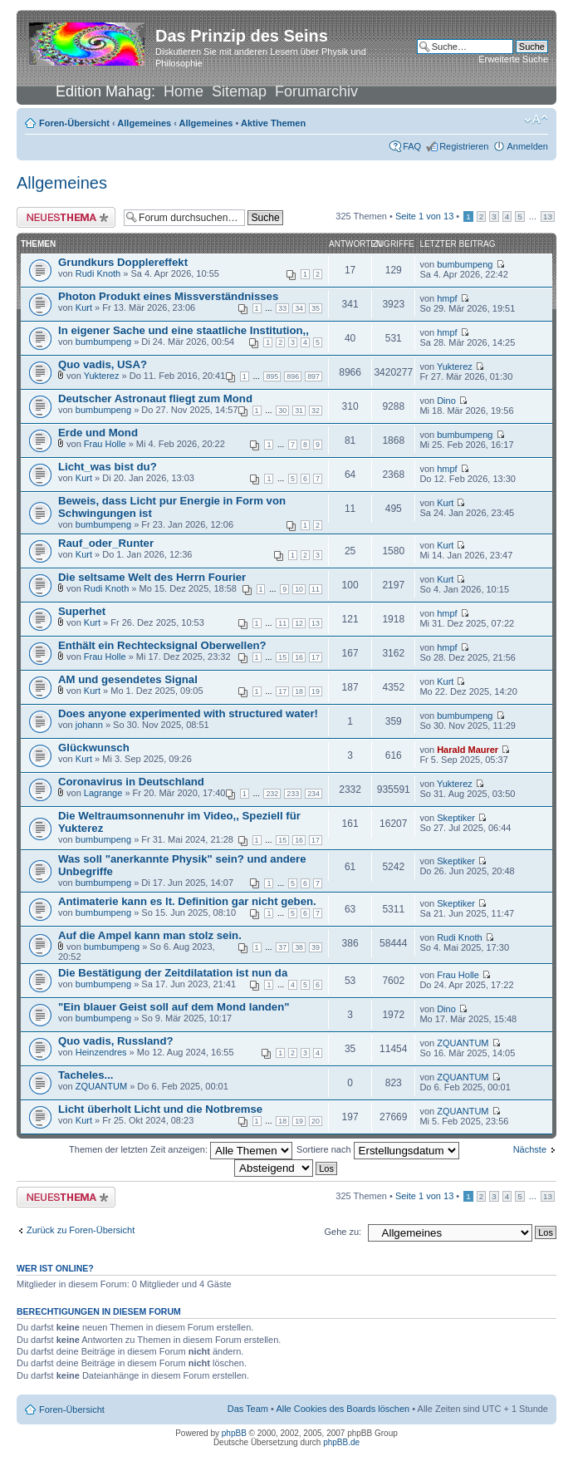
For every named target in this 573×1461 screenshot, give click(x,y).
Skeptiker (456, 818)
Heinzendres (101, 1052)
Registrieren (463, 146)
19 (315, 691)
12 (299, 623)
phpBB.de (341, 1442)
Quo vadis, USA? (102, 364)
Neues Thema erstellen (66, 217)
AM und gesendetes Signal (128, 679)
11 (315, 589)
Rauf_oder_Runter (106, 543)
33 (282, 308)
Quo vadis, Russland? (116, 1041)
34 (299, 308)
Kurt (84, 307)
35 (315, 308)
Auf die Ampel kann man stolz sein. (150, 935)
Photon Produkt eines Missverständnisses (168, 296)
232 (272, 794)
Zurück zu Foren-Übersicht (81, 1230)
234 (313, 794)
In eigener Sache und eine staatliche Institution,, (183, 330)
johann (89, 725)
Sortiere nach (377, 1149)
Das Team (248, 1409)
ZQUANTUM (462, 1043)
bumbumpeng (464, 264)
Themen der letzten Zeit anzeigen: (180, 1149)
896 (292, 376)
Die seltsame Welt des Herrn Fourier (152, 577)
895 (272, 376)
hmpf (447, 298)
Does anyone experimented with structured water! (188, 713)
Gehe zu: (342, 1232)
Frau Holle (105, 444)
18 (299, 691)
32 (315, 410)
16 (299, 657)
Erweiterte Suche (513, 59)
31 (299, 410)
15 (282, 657)
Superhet (81, 611)
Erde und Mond (98, 432)
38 (299, 947)
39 (315, 947)
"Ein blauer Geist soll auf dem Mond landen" (174, 1007)
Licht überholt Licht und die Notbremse (160, 1109)
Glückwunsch (94, 747)
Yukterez (102, 376)
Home (183, 91)
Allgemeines (144, 123)
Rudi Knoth (98, 273)
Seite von (424, 216)
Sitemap (239, 91)
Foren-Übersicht (74, 123)
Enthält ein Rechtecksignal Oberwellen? (162, 645)
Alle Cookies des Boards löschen (342, 1409)
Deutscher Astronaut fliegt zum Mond (155, 398)
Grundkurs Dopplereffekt (123, 262)
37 (282, 947)
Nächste (529, 1149)
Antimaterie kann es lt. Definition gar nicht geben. (187, 901)
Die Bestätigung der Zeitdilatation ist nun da (172, 973)
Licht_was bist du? (107, 466)
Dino (446, 401)
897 (313, 376)
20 (315, 1121)
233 (292, 794)
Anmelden (527, 146)
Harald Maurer (467, 750)
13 (547, 216)
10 (299, 589)
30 (282, 410)
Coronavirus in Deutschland (131, 781)
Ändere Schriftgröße (536, 119)
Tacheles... (85, 1075)
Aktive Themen (273, 123)
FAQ (412, 146)
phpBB (234, 1433)
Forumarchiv (316, 91)
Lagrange (103, 793)
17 (315, 657)
